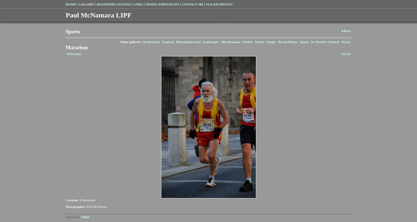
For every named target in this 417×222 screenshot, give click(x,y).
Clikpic (85, 217)
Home (71, 4)
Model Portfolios (162, 4)
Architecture (151, 42)
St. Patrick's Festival (325, 42)
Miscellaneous (230, 42)
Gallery (86, 4)
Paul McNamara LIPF (99, 15)
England (168, 42)
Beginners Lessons (114, 4)
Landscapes (211, 42)
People (271, 42)
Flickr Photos (219, 4)
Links (138, 4)
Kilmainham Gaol (188, 42)
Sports (304, 42)
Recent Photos (288, 42)
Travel (345, 42)
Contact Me (193, 4)
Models (248, 42)
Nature (259, 42)
